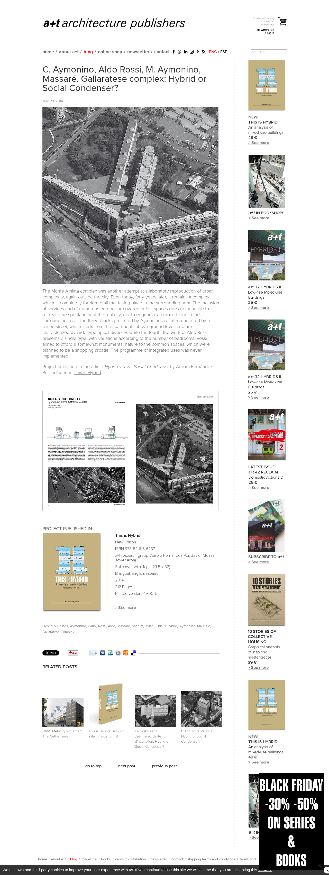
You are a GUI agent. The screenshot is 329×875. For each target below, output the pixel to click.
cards (119, 859)
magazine (89, 859)
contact (162, 52)
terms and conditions (256, 859)
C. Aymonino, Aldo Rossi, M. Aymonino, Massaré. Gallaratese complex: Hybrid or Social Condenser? (124, 79)
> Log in (269, 33)
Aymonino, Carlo (83, 626)
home (48, 52)
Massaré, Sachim (130, 626)
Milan (149, 626)
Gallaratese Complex (58, 632)
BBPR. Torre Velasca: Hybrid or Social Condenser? (197, 736)
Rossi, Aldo (106, 626)
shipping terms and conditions (211, 859)
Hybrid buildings (55, 626)
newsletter (138, 52)
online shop (110, 52)
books (106, 859)
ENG (213, 52)
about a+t (69, 52)
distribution (137, 859)
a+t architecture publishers (120, 23)
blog (88, 52)
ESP (223, 52)
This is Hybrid (87, 372)
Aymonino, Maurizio (194, 626)
